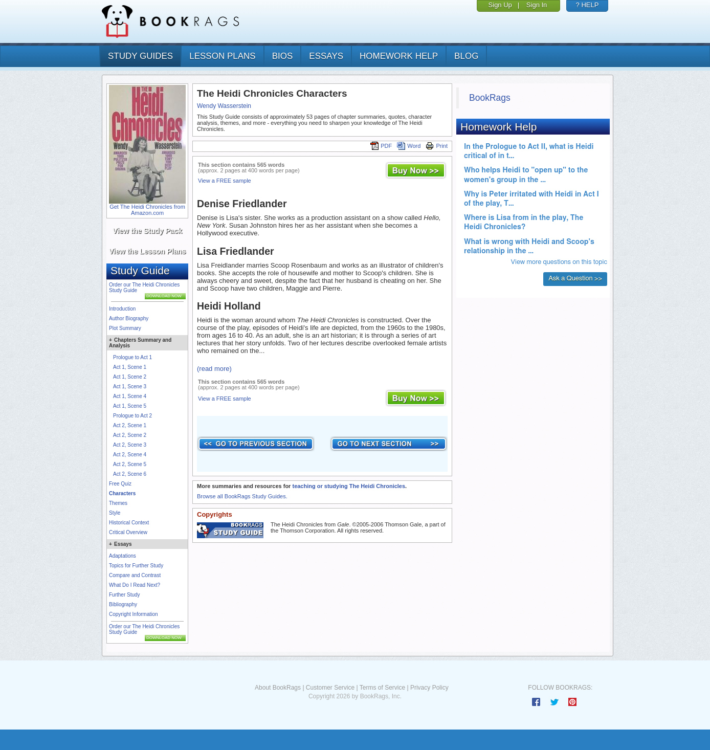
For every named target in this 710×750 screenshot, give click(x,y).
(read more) (214, 368)
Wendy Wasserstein (224, 105)
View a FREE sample (224, 181)
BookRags (490, 98)
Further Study (124, 595)
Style (114, 513)
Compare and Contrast (135, 575)
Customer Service (330, 687)
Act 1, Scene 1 (129, 367)
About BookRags (278, 687)
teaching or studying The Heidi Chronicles (348, 486)
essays (326, 56)
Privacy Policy (429, 687)
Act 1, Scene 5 (129, 406)
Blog (466, 56)
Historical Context (129, 522)
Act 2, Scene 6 (129, 474)
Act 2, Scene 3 (129, 445)
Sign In (536, 5)
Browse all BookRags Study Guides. (242, 496)
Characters (122, 493)
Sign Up (500, 5)
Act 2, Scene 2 (129, 435)
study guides (140, 56)
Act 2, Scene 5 (129, 464)
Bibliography (123, 604)
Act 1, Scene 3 (129, 386)
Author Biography (128, 318)
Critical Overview (128, 532)
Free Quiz (120, 484)
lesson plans (222, 56)
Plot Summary (125, 328)
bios (282, 56)
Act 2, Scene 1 (129, 425)
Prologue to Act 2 (132, 415)
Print (437, 146)
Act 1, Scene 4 (129, 396)
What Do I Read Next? (134, 585)
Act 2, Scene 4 (129, 454)
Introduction (122, 309)
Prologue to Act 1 (132, 357)
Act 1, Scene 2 (129, 377)
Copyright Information (133, 614)
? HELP (587, 5)
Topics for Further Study (136, 565)
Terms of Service (382, 687)
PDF (381, 146)
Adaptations (122, 556)
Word (408, 146)
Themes (118, 503)
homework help (399, 56)
